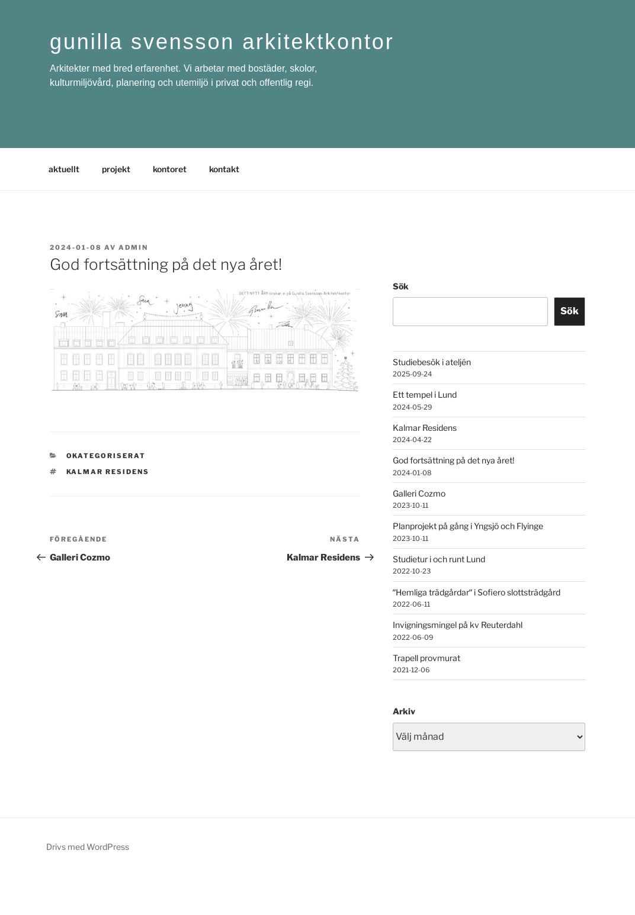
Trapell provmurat (426, 658)
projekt (116, 169)
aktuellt (64, 169)
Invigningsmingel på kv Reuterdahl (457, 625)
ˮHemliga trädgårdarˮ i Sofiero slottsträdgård (476, 592)
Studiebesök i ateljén (432, 362)
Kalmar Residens (425, 428)
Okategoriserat (106, 456)
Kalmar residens (108, 472)
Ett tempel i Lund (425, 394)
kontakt (224, 169)
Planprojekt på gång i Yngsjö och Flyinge (468, 526)
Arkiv (404, 711)
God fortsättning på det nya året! (453, 460)
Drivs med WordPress (87, 847)
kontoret (170, 169)
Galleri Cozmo (419, 493)
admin (133, 247)
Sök (401, 286)
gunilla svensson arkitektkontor (222, 42)
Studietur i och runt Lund (439, 559)
